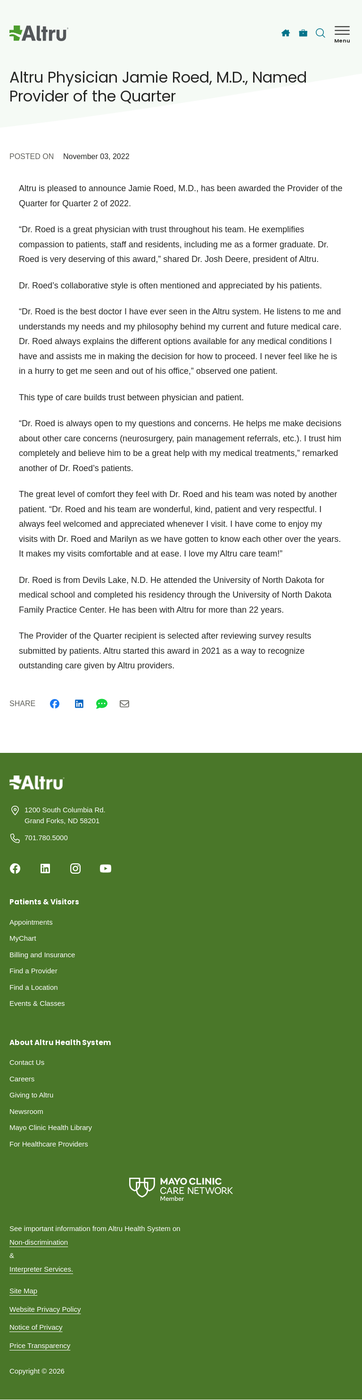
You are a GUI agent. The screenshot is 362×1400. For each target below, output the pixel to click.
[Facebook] (54, 703)
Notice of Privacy (36, 1327)
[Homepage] (37, 789)
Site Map (23, 1291)
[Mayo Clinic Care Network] (181, 1189)
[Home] (285, 33)
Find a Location (33, 987)
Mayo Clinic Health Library (50, 1127)
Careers (21, 1079)
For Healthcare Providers (48, 1144)
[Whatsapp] (101, 703)
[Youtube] (105, 868)
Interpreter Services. (41, 1269)
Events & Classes (37, 1003)
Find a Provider (33, 971)
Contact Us (26, 1062)
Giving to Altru (31, 1095)
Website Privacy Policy (45, 1309)
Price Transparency (39, 1345)
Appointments (31, 922)
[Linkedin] (79, 703)
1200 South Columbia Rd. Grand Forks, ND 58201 (65, 815)
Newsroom (26, 1111)
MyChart (22, 938)
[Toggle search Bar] (320, 33)
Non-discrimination (38, 1242)
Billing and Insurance (42, 955)
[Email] (124, 703)
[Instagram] (75, 868)
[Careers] (303, 33)
